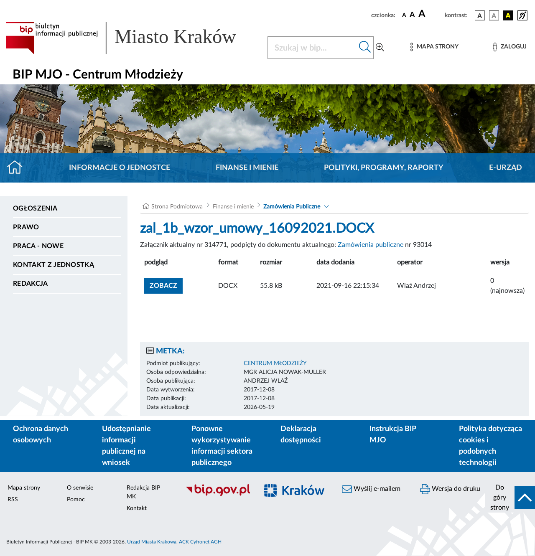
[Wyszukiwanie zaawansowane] (380, 47)
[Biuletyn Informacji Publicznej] (217, 495)
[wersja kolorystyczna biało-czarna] (494, 15)
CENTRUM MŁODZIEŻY (275, 363)
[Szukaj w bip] (365, 47)
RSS (13, 500)
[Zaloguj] (509, 47)
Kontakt (137, 508)
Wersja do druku (450, 489)
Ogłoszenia (35, 208)
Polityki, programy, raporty (383, 168)
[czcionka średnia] (412, 15)
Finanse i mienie (247, 168)
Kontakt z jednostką (53, 264)
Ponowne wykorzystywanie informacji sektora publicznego (221, 446)
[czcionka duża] (430, 14)
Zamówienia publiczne (370, 244)
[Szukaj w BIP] (312, 47)
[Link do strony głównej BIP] (131, 38)
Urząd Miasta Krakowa (151, 541)
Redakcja (30, 283)
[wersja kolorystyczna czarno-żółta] (508, 15)
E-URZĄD (505, 168)
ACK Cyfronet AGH (200, 541)
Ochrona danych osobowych (40, 434)
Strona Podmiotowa (177, 207)
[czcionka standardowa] (404, 15)
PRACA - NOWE (38, 246)
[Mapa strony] (434, 47)
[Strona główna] (18, 168)
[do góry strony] (510, 497)
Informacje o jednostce (119, 168)
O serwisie (80, 488)
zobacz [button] (166, 284)
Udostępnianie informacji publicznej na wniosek (126, 446)
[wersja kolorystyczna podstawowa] (480, 15)
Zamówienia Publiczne (291, 207)
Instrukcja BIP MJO (392, 434)
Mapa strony (24, 488)
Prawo (26, 227)
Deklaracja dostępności (300, 434)
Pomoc (76, 500)
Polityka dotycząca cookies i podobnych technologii (490, 446)
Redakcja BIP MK (143, 492)
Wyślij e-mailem (371, 489)
